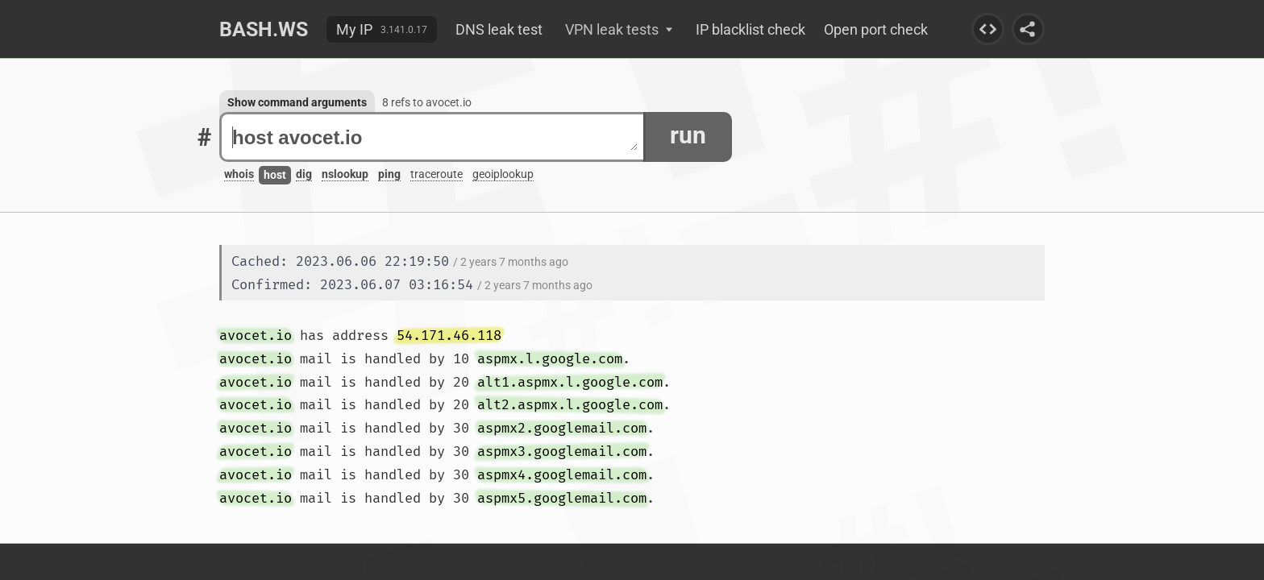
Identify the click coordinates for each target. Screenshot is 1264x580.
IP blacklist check (750, 29)
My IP (354, 29)
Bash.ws (263, 29)
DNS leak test (499, 29)
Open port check (876, 29)
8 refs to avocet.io (427, 102)
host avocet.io (435, 137)
